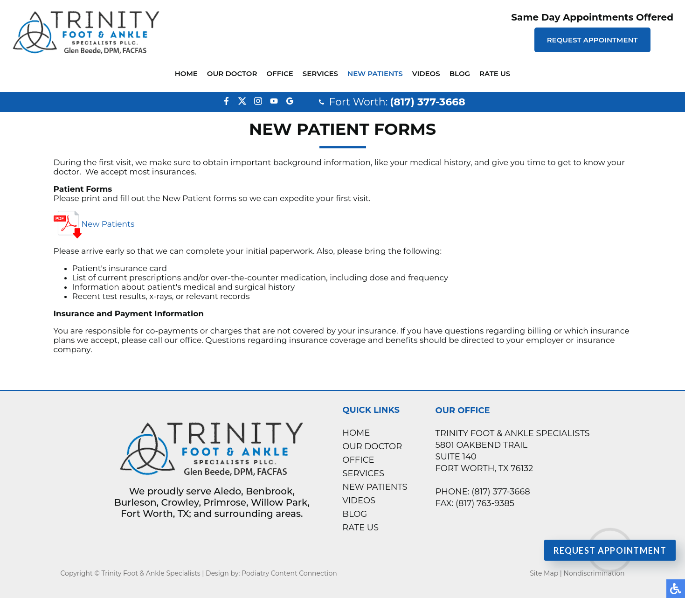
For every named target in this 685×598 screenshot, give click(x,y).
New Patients (375, 73)
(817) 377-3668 (427, 102)
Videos (426, 73)
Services (320, 73)
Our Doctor (232, 73)
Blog (460, 73)
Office (279, 73)
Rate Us (494, 73)
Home (186, 73)
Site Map (544, 573)
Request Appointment (592, 39)
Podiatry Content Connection (289, 573)
